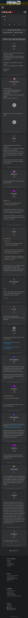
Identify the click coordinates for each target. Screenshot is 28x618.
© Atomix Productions (14, 616)
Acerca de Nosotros (11, 590)
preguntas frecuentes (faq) (12, 578)
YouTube (9, 607)
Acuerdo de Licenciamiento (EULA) (14, 595)
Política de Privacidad (11, 594)
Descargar (9, 560)
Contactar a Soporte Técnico (12, 575)
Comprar (9, 562)
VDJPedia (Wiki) (10, 579)
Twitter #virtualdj (11, 609)
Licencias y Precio (10, 564)
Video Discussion (18, 32)
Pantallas (9, 565)
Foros (8, 580)
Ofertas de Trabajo (10, 593)
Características (10, 563)
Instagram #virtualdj (11, 608)
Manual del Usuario (11, 577)
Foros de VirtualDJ (8, 32)
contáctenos (9, 592)
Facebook (9, 605)
